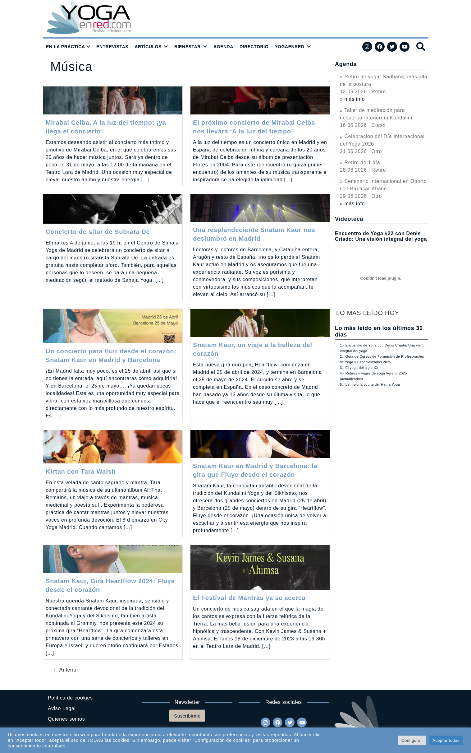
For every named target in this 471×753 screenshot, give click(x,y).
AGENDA (223, 46)
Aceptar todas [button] (446, 740)
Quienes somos (66, 719)
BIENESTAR (187, 46)
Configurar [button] (411, 740)
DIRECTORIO (254, 46)
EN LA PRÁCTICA (65, 46)
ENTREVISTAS (112, 46)
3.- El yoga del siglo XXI (360, 368)
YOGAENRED (289, 46)
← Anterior (65, 669)
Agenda (346, 64)
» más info (352, 99)
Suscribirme (187, 715)
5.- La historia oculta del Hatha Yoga (370, 384)
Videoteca (349, 219)
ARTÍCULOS (148, 46)
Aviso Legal (61, 708)
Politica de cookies (70, 697)
